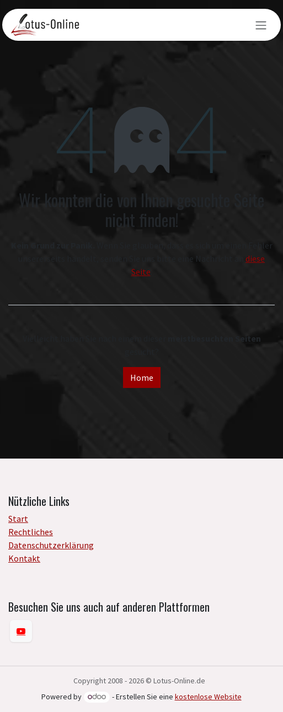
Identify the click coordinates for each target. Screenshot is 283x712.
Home (141, 377)
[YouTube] (21, 631)
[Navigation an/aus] (261, 24)
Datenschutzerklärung (51, 545)
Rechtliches (30, 531)
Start (18, 518)
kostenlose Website (208, 697)
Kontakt (24, 558)
